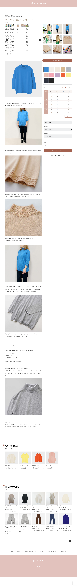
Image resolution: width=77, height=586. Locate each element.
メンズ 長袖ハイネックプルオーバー (16, 425)
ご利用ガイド (41, 560)
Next (40, 45)
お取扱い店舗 (8, 295)
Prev (7, 45)
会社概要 (20, 560)
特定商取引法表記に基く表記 (30, 560)
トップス (11, 15)
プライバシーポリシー (51, 560)
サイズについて (68, 125)
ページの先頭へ (70, 550)
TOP (14, 560)
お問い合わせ (61, 560)
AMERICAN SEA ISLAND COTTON (15, 16)
